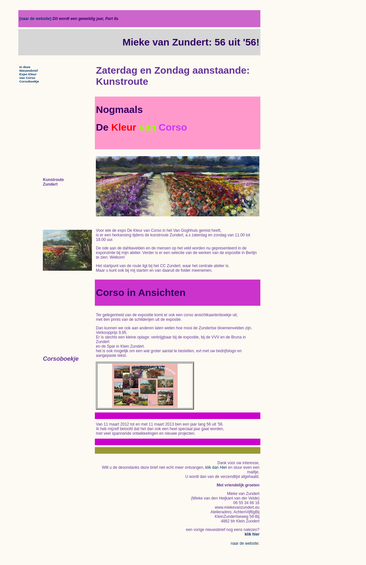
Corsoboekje (29, 81)
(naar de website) (35, 18)
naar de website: (245, 543)
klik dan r (216, 467)
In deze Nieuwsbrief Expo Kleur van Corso (28, 72)
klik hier (252, 534)
